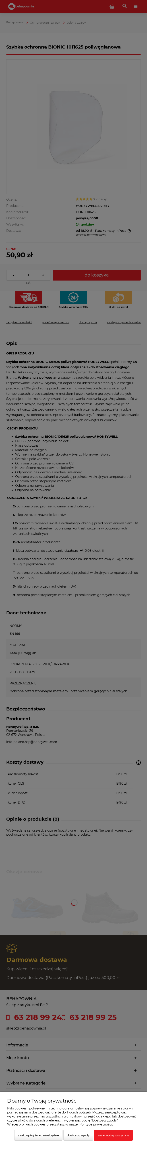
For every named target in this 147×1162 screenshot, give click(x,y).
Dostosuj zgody (78, 1135)
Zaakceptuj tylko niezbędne (38, 1135)
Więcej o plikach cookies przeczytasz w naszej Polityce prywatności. (60, 1124)
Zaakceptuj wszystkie (113, 1135)
